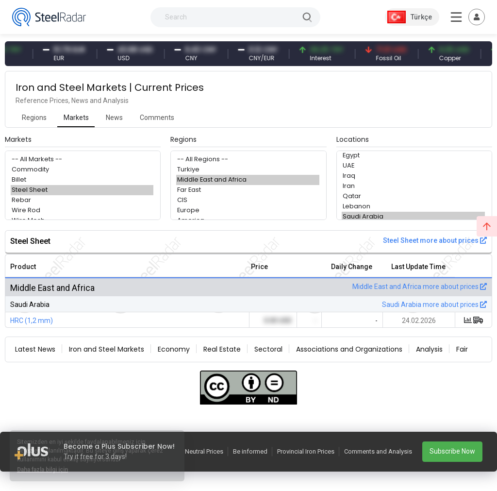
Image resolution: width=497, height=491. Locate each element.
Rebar (82, 200)
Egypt (413, 156)
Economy (174, 349)
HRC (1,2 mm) (31, 320)
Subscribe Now (452, 451)
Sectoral (268, 349)
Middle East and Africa (247, 180)
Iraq (413, 176)
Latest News (35, 349)
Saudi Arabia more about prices (434, 304)
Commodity (82, 170)
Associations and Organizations (349, 349)
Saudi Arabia (413, 217)
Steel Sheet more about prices (435, 240)
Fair (462, 349)
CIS (247, 200)
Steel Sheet (82, 190)
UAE (413, 166)
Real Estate (222, 349)
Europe (247, 210)
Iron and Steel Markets (106, 349)
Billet (82, 180)
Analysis (429, 349)
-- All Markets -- (82, 159)
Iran (413, 186)
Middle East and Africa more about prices (419, 286)
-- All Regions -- (247, 159)
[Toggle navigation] (476, 17)
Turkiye (247, 170)
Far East (247, 190)
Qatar (413, 196)
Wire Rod (82, 210)
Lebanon (413, 207)
